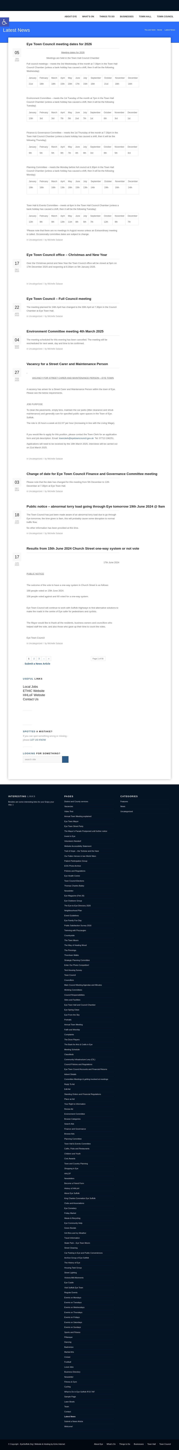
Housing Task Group (73, 1268)
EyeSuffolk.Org (26, 1444)
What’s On (88, 17)
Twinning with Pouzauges (75, 930)
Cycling (67, 1387)
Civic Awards (69, 1158)
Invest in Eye (69, 836)
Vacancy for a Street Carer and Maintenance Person (67, 364)
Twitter (161, 5)
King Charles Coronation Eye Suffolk (79, 1198)
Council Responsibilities (74, 995)
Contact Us (30, 699)
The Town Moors (71, 940)
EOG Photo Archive (72, 866)
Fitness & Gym (70, 1382)
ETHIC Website (34, 691)
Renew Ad (68, 1109)
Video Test (68, 811)
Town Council (165, 17)
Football (67, 1362)
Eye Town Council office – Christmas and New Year (67, 255)
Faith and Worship (72, 1030)
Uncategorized (35, 240)
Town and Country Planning (76, 1164)
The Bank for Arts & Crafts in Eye (78, 1044)
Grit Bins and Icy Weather (75, 1233)
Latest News (16, 30)
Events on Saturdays (73, 1322)
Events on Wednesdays (74, 1307)
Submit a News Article (37, 663)
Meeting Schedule (72, 1049)
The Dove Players (72, 1040)
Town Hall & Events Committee (77, 1144)
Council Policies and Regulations (78, 1064)
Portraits (67, 1020)
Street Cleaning (71, 1248)
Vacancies (68, 806)
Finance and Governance (75, 1129)
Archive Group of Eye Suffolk (76, 1258)
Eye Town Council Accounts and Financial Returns (85, 1069)
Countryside (69, 935)
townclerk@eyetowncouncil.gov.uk (76, 438)
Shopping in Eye (71, 1168)
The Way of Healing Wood (75, 945)
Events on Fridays (72, 1317)
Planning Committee (73, 1139)
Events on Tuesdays (73, 1302)
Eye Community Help (73, 1223)
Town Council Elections (74, 881)
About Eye (71, 17)
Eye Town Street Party (73, 826)
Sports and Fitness (72, 1332)
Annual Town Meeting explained (77, 816)
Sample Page (70, 1397)
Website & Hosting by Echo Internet (50, 1444)
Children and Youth (72, 1154)
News (122, 806)
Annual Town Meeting (73, 1025)
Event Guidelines (71, 916)
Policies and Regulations (74, 871)
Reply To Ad (69, 1084)
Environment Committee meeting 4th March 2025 (65, 331)
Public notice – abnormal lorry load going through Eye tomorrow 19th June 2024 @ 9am (96, 506)
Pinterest (172, 5)
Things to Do (106, 17)
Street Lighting (70, 1273)
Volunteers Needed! (72, 841)
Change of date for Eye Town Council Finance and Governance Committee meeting (92, 474)
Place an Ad (69, 1099)
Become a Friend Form (74, 1183)
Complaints (69, 1034)
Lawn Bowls (69, 1402)
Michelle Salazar (55, 240)
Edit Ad (67, 1089)
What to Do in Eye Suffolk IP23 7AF (79, 1392)
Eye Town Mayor (71, 821)
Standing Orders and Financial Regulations (82, 1094)
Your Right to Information (74, 1104)
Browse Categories (72, 1119)
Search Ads (69, 1124)
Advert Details (70, 1074)
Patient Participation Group (75, 861)
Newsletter (68, 891)
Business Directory (72, 1372)
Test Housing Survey (73, 970)
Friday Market (70, 1213)
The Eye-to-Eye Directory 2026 (77, 906)
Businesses (126, 17)
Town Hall (145, 17)
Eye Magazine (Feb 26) (74, 896)
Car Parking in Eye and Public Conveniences (83, 1253)
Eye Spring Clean (71, 1010)
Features (124, 801)
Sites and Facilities (72, 1000)
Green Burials (70, 1228)
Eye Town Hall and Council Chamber (80, 1005)
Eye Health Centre (72, 876)
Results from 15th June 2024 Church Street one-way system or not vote (83, 548)
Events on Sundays (72, 1327)
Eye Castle (69, 1283)
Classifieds (69, 1054)
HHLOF (67, 1173)
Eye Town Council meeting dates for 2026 (59, 44)
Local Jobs (30, 686)
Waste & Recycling (72, 1218)
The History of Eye (72, 1263)
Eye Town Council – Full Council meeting (59, 299)
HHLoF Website (34, 695)
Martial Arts (69, 1352)
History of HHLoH (71, 1188)
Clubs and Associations (74, 1203)
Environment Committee (74, 1114)
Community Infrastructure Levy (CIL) (79, 1059)
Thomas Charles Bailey (74, 886)
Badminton (69, 1347)
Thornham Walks (71, 955)
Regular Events (70, 1292)
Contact (67, 1412)
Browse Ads (69, 1134)
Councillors (69, 980)
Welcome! (68, 1426)
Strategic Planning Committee (77, 960)
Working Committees (73, 990)
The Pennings (70, 950)
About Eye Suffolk (72, 1193)
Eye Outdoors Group (73, 901)
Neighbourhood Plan (73, 910)
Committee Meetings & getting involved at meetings (86, 1079)
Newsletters (69, 1178)
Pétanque (68, 1337)
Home (159, 30)
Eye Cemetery (70, 1208)
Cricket (67, 1357)
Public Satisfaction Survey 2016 (77, 925)
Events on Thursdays (73, 1312)
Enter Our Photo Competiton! (76, 965)
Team (66, 1407)
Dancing (67, 1342)
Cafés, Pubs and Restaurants (77, 1149)
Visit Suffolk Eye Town (73, 1288)
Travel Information (72, 1238)
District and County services (76, 801)
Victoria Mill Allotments (74, 1278)
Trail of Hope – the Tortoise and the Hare (81, 851)
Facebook (156, 5)
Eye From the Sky (72, 1015)
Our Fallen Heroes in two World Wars (80, 856)
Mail (167, 5)
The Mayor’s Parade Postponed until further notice (85, 831)
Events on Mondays (72, 1298)
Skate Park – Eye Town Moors (77, 1243)
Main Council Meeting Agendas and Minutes (83, 985)
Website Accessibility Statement (77, 846)
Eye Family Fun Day (73, 920)
